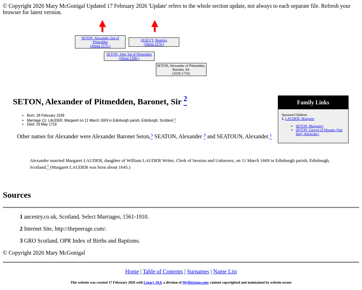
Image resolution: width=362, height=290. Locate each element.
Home (132, 271)
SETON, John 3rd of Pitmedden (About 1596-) (129, 56)
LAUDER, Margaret (299, 119)
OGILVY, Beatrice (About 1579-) (154, 42)
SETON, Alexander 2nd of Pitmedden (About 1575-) (100, 42)
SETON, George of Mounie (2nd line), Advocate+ (319, 132)
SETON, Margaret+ (310, 126)
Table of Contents (163, 271)
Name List (225, 271)
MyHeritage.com (195, 282)
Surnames (198, 271)
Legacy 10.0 (153, 282)
